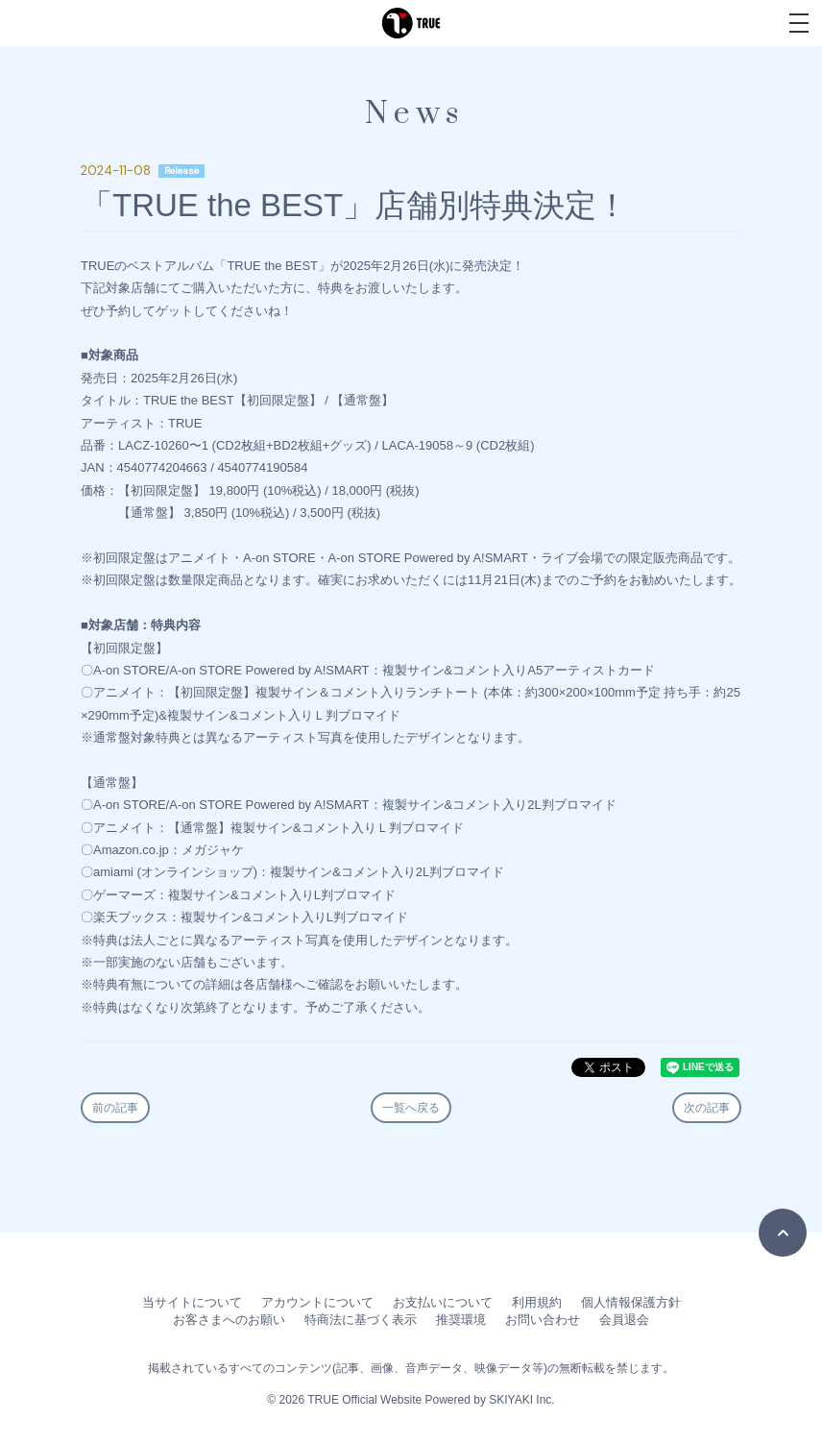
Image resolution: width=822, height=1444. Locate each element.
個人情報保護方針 (631, 1302)
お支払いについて (443, 1302)
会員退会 (624, 1319)
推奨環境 (461, 1319)
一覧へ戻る (411, 1107)
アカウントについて (317, 1302)
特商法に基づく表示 (360, 1319)
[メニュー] (799, 23)
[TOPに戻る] (783, 1233)
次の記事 (707, 1107)
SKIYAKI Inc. (521, 1400)
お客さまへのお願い (229, 1319)
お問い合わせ (542, 1319)
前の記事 (115, 1107)
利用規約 (537, 1302)
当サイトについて (192, 1302)
